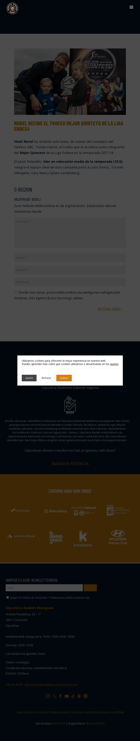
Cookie (40, 712)
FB (61, 695)
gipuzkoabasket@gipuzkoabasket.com (51, 685)
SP (80, 695)
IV (86, 695)
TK (74, 695)
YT (68, 695)
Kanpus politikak (112, 712)
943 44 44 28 (14, 685)
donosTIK (58, 723)
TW (56, 695)
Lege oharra (24, 712)
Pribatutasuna (58, 712)
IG (49, 695)
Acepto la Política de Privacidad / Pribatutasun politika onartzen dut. (48, 597)
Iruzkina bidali (109, 309)
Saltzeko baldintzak (84, 712)
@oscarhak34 (95, 723)
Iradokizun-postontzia (70, 463)
